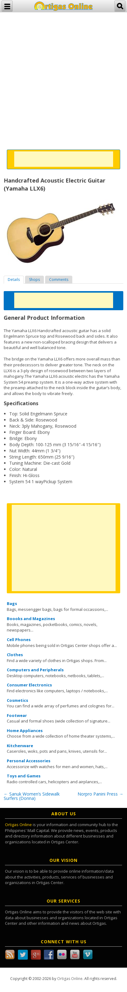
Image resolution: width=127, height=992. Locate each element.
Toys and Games (23, 776)
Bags (12, 603)
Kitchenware (20, 745)
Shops (34, 279)
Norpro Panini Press (100, 794)
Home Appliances (25, 730)
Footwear (17, 715)
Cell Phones (19, 639)
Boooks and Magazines (31, 618)
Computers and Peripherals (35, 670)
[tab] (14, 280)
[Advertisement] (63, 75)
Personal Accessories (28, 761)
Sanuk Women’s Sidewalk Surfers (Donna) (32, 796)
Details (14, 279)
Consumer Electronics (29, 685)
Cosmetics (17, 700)
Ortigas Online (18, 824)
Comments (58, 279)
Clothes (15, 654)
